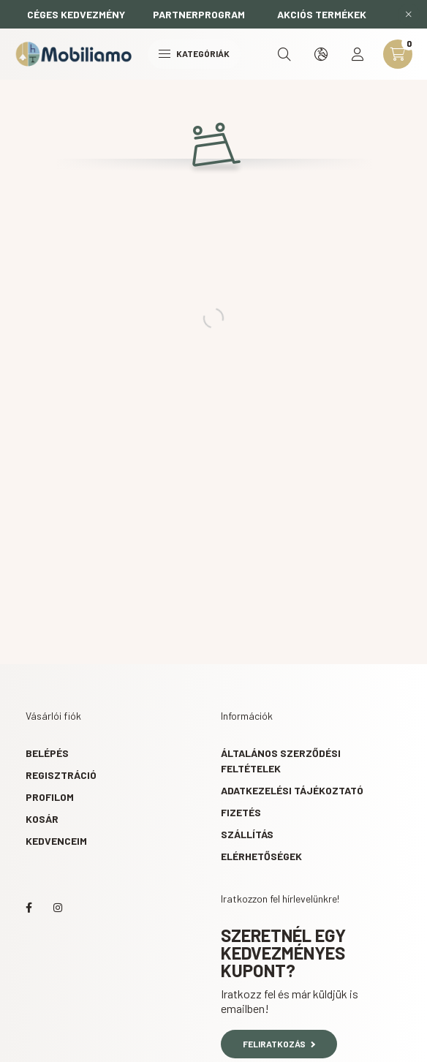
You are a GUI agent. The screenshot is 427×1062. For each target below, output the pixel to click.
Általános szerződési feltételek (281, 761)
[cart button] (397, 54)
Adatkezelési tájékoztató (292, 790)
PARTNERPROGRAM (199, 14)
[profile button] (357, 54)
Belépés (47, 753)
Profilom (50, 797)
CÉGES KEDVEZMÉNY (76, 14)
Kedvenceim (56, 841)
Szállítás (247, 834)
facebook (28, 907)
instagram (57, 907)
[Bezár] (409, 15)
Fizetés (241, 812)
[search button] (284, 54)
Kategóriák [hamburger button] (194, 53)
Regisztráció (61, 775)
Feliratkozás (279, 1044)
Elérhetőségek (261, 856)
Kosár (42, 819)
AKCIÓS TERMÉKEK (321, 14)
